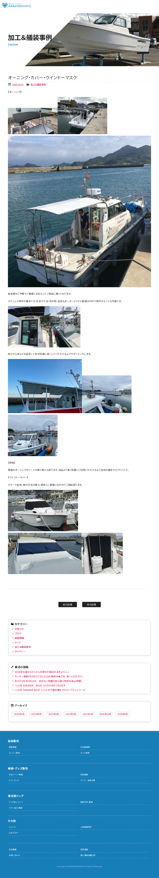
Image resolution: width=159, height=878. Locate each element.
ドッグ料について (16, 802)
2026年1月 (19, 714)
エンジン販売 (14, 752)
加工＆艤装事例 (38, 84)
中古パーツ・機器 (16, 774)
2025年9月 (36, 714)
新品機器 (84, 774)
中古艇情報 (85, 747)
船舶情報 (19, 637)
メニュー (154, 5)
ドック (18, 642)
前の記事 (67, 604)
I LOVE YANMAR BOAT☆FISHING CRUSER (40, 685)
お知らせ (19, 628)
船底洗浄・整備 (86, 802)
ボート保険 (85, 752)
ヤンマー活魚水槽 (87, 780)
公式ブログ (13, 832)
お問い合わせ (14, 855)
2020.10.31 (17, 84)
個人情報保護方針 (88, 855)
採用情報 (84, 849)
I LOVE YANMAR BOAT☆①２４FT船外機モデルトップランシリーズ (50, 689)
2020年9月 (122, 714)
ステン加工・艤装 (16, 807)
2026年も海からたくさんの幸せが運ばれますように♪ (42, 671)
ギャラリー (20, 651)
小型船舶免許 (86, 827)
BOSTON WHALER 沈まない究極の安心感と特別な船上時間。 (48, 680)
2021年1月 (88, 714)
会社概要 (12, 849)
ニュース (12, 827)
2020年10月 (105, 714)
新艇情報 (12, 747)
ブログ (18, 633)
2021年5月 (53, 714)
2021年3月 (71, 714)
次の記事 (91, 604)
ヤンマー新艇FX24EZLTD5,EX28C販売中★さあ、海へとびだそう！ (49, 676)
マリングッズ (14, 780)
